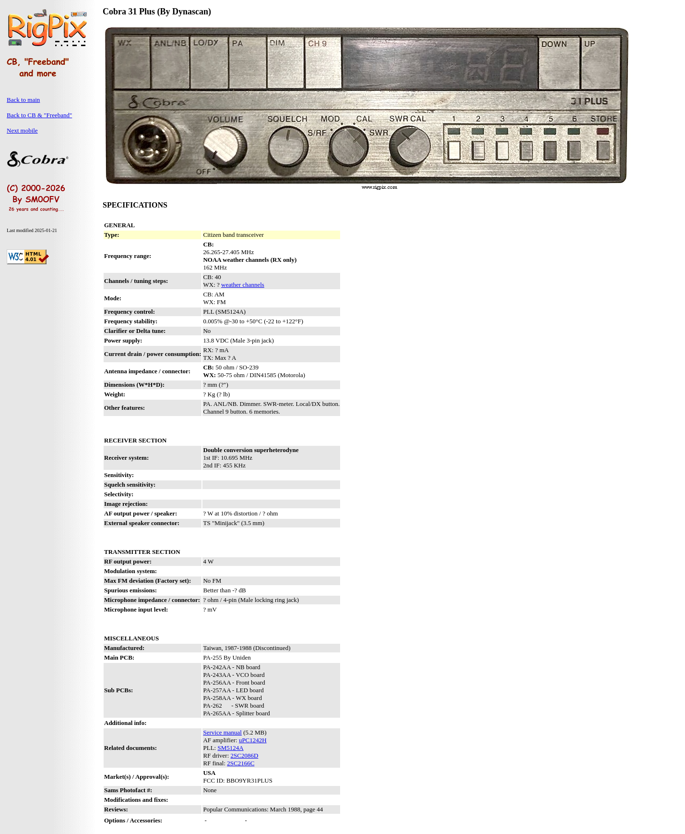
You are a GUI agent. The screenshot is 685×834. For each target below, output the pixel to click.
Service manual (222, 732)
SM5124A (230, 747)
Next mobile (22, 130)
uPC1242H (253, 740)
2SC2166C (240, 763)
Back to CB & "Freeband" (39, 115)
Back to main (23, 99)
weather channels (242, 284)
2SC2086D (245, 755)
